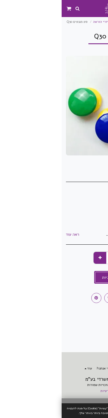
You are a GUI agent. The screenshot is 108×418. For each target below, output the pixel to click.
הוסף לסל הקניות (54, 277)
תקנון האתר (64, 391)
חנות (90, 22)
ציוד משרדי (74, 22)
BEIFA (88, 210)
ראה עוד (11, 234)
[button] (102, 8)
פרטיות (44, 391)
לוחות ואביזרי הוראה (45, 22)
